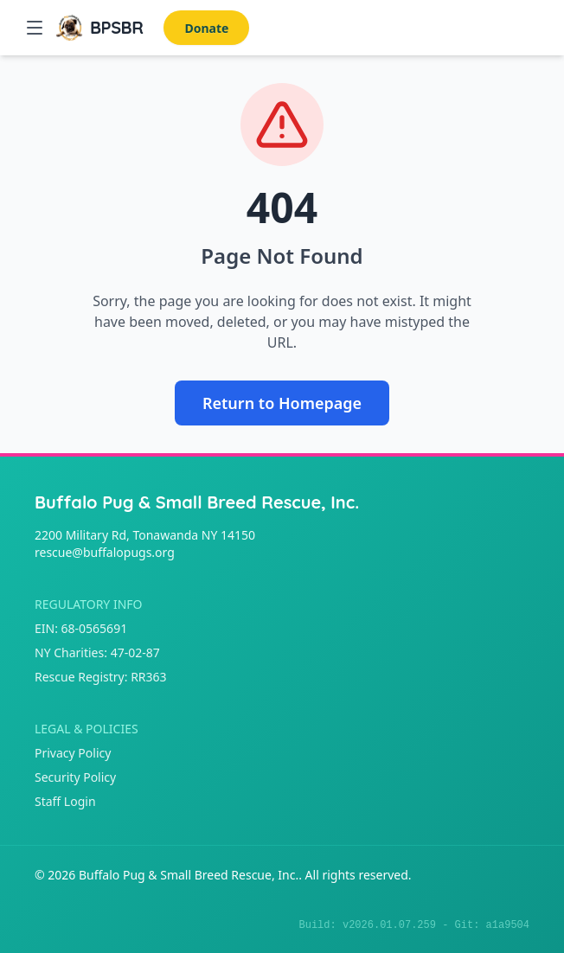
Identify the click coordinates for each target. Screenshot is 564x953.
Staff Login (65, 801)
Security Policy (75, 777)
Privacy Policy (73, 753)
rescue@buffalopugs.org (105, 552)
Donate (206, 28)
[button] (34, 28)
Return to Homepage (282, 403)
